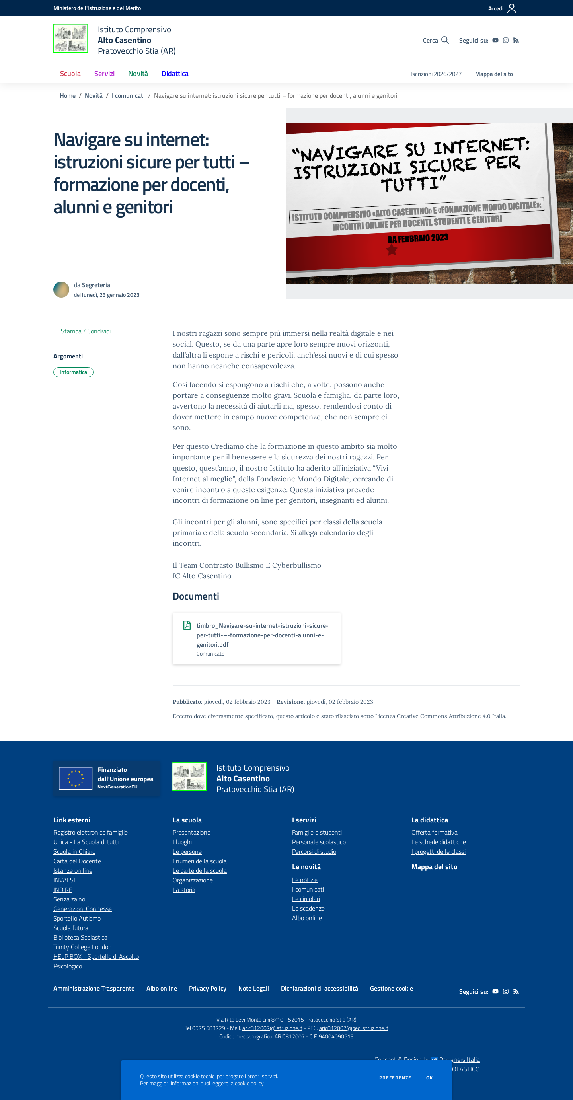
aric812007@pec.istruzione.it (353, 1028)
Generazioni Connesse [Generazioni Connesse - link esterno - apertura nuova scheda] (82, 908)
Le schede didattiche (438, 842)
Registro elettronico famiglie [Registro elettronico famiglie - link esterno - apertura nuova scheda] (90, 832)
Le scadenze (308, 908)
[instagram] (505, 40)
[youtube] (495, 40)
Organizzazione (193, 880)
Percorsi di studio (314, 851)
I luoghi (182, 842)
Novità (94, 95)
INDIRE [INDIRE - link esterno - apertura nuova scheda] (62, 889)
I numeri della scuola (200, 861)
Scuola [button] (70, 73)
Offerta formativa (434, 832)
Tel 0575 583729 (205, 1028)
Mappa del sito (494, 73)
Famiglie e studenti (317, 832)
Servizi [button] (104, 73)
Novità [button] (138, 73)
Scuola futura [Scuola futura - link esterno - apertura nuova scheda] (70, 928)
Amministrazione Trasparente (93, 988)
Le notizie (305, 879)
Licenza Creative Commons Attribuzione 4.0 (433, 716)
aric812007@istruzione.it (272, 1028)
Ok (429, 1077)
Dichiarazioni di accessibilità (319, 988)
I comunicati (128, 95)
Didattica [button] (175, 73)
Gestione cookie (391, 988)
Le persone (187, 851)
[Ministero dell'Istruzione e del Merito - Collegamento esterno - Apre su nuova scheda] (97, 8)
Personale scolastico (319, 842)
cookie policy (249, 1083)
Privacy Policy (207, 988)
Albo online (307, 918)
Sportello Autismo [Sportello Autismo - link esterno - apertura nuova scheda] (77, 918)
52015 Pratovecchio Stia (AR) (322, 1019)
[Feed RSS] (516, 40)
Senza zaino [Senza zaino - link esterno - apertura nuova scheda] (69, 899)
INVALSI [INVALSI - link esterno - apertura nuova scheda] (64, 880)
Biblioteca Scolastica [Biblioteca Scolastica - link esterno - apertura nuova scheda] (80, 937)
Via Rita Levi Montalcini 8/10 (249, 1019)
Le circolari (306, 898)
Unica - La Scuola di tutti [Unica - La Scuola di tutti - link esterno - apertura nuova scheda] (86, 842)
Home (68, 95)
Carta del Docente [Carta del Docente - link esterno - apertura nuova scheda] (77, 861)
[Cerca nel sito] (436, 40)
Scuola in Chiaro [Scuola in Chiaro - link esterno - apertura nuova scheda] (74, 851)
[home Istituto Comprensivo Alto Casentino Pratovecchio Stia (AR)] (114, 40)
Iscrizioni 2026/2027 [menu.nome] (436, 73)
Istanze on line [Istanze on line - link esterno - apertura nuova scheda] (72, 870)
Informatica (73, 372)
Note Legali (253, 988)
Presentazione (191, 832)
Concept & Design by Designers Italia (427, 1059)
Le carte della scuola (200, 870)
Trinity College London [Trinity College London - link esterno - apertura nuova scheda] (82, 947)
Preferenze (395, 1077)
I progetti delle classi (438, 851)
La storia (184, 889)
